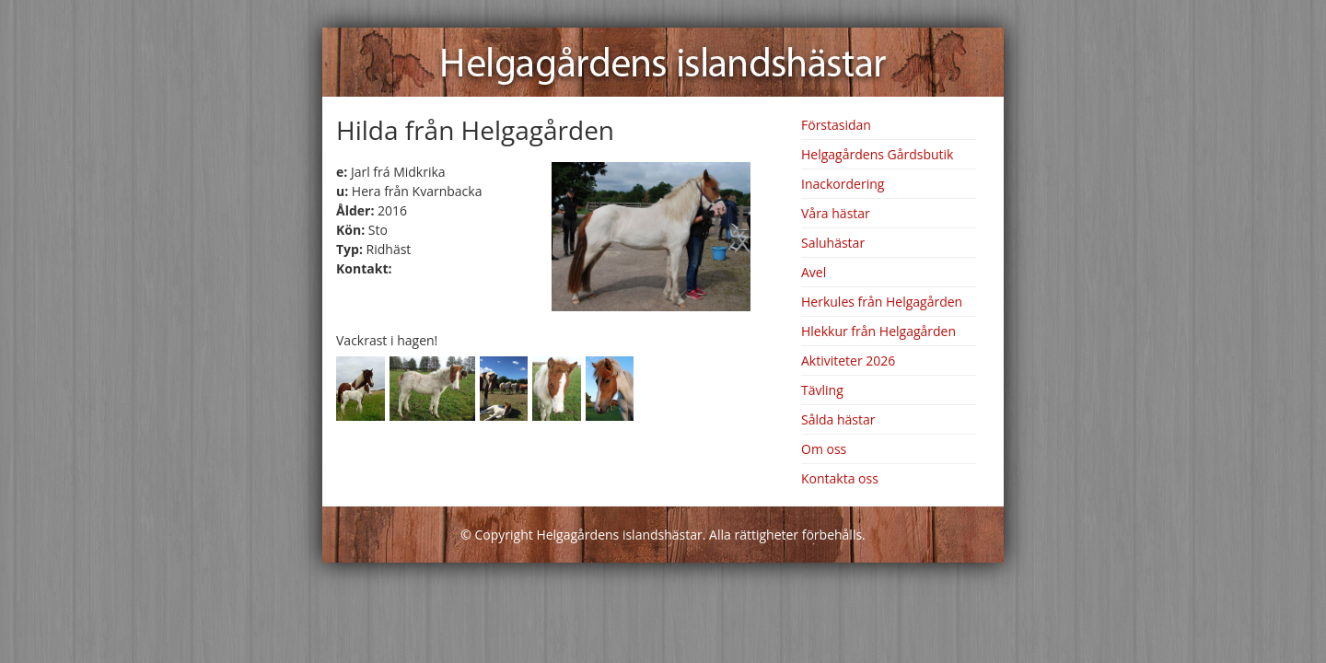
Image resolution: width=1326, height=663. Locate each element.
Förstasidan (836, 125)
